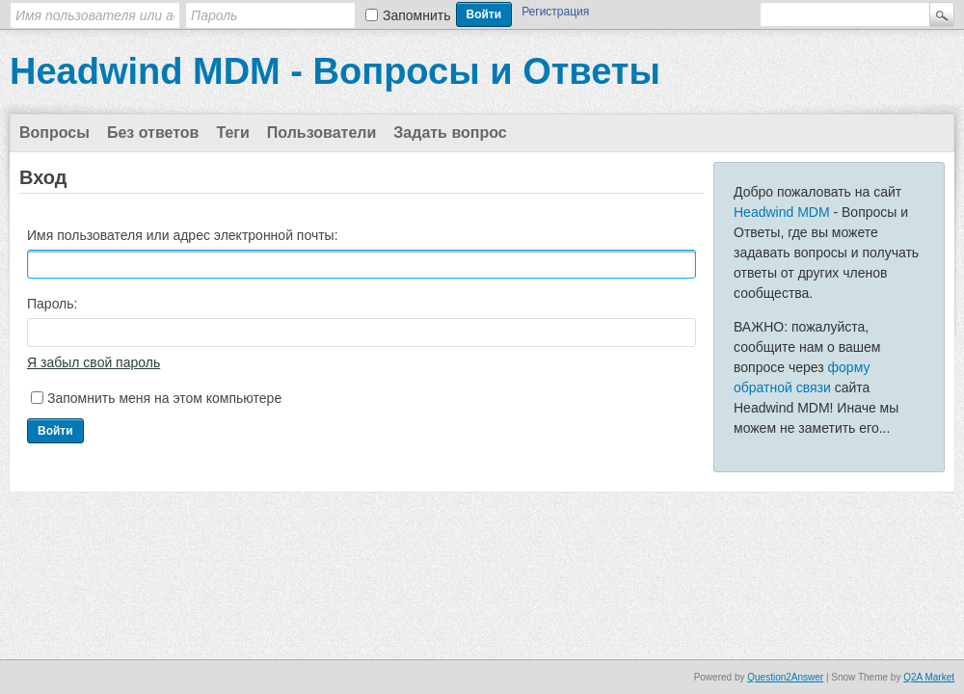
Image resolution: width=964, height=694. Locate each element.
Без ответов (153, 132)
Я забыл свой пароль (93, 362)
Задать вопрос (449, 132)
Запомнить (417, 15)
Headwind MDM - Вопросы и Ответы (335, 71)
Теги (232, 132)
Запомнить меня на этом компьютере (164, 398)
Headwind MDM (782, 212)
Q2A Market (928, 677)
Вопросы (54, 132)
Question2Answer (785, 677)
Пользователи (321, 132)
